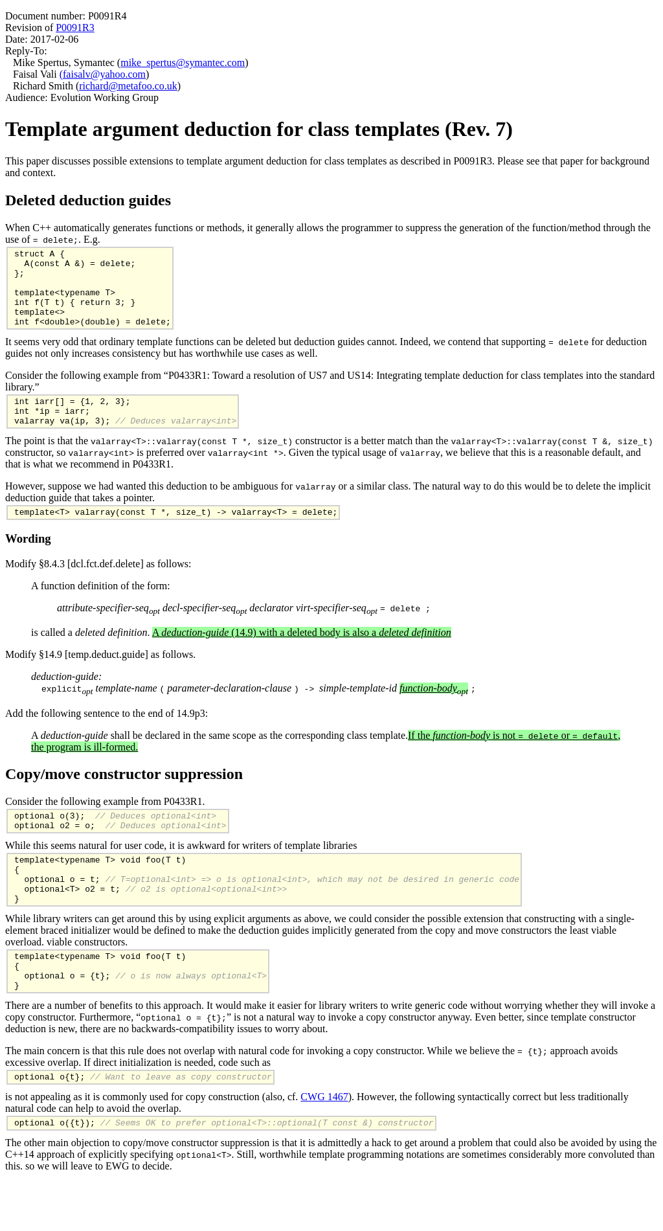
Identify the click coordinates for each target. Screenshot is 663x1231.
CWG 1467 (324, 1143)
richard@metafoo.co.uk (128, 85)
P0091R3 (75, 27)
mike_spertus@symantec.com (182, 62)
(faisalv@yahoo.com (103, 74)
